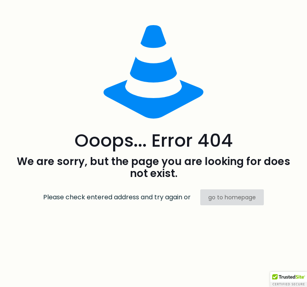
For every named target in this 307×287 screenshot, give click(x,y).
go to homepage (232, 197)
